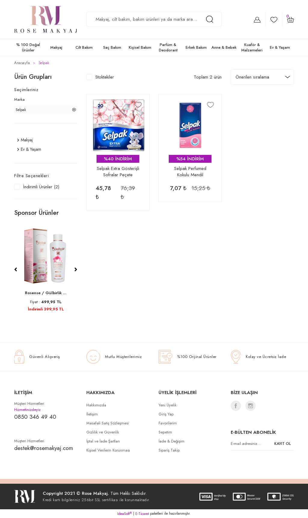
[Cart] (290, 19)
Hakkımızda (96, 405)
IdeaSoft (124, 513)
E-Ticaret (142, 513)
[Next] (75, 270)
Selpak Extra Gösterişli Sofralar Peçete (118, 171)
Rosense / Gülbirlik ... (45, 293)
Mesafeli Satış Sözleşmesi (107, 423)
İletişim (92, 414)
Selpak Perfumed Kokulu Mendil (190, 171)
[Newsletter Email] (262, 444)
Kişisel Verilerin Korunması (108, 450)
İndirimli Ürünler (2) (41, 187)
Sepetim (165, 432)
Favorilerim (168, 423)
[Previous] (15, 270)
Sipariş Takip (169, 450)
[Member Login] (257, 19)
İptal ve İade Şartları (103, 441)
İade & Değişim (171, 441)
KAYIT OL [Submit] (282, 443)
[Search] (154, 19)
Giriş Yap (166, 414)
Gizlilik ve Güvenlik (102, 432)
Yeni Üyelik (168, 405)
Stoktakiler (104, 77)
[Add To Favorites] (138, 105)
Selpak (44, 63)
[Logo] (45, 19)
